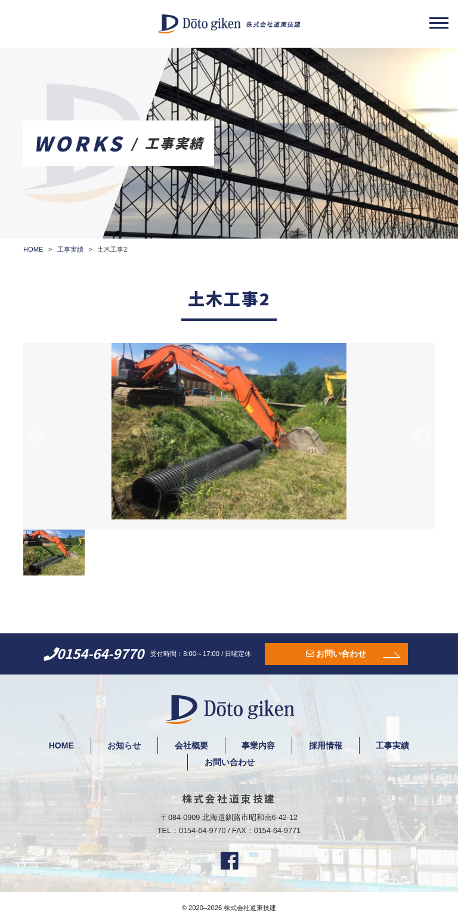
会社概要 (191, 745)
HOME (60, 745)
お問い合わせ (341, 653)
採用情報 (326, 745)
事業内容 (259, 745)
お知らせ (124, 745)
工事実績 (393, 745)
